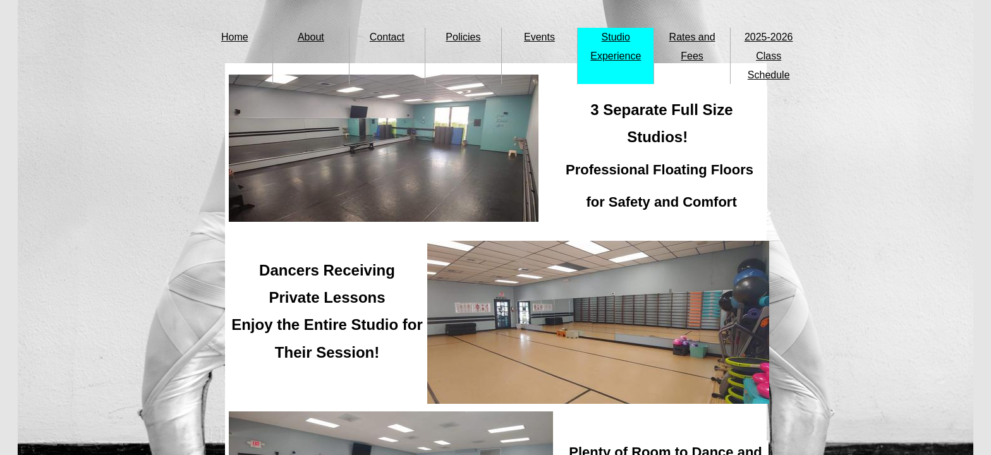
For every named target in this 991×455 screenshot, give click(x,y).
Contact (387, 37)
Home (234, 37)
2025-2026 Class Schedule (769, 56)
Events (539, 37)
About (311, 37)
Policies (463, 37)
